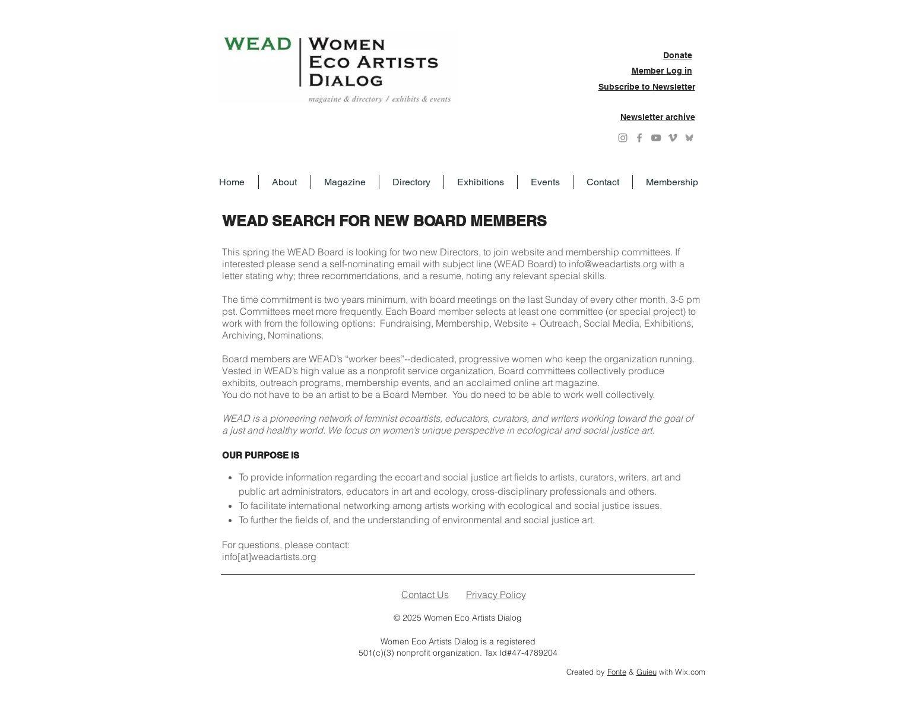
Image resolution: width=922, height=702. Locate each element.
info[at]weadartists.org (269, 556)
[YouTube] (656, 138)
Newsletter (673, 86)
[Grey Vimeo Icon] (673, 138)
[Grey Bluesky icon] (689, 138)
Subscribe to (625, 86)
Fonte (616, 671)
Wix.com (690, 671)
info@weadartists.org (613, 264)
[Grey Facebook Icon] (639, 138)
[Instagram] (623, 138)
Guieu (646, 671)
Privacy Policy (496, 594)
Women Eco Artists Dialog (473, 617)
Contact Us (425, 594)
